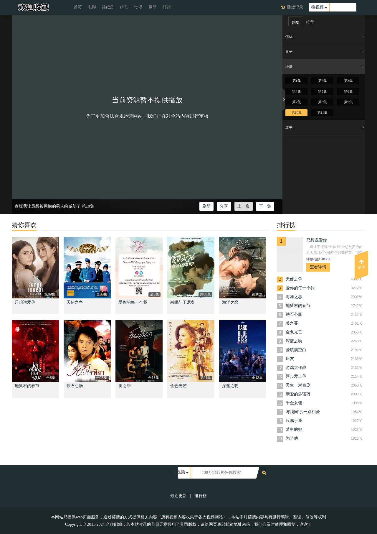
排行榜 (200, 496)
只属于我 (294, 420)
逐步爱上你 (296, 376)
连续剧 (108, 7)
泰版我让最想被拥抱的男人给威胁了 (48, 206)
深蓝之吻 (230, 386)
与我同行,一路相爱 (303, 412)
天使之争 (75, 302)
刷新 (206, 206)
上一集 (243, 206)
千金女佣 (294, 403)
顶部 (361, 264)
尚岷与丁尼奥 (182, 302)
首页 (78, 7)
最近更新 (178, 496)
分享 (224, 206)
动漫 (138, 7)
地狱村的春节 (27, 386)
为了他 (292, 438)
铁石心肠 (75, 386)
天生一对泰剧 (298, 385)
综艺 (124, 7)
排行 (167, 7)
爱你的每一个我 (132, 302)
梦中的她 (294, 429)
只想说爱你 (25, 302)
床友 (290, 358)
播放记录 (295, 7)
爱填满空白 (296, 350)
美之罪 (124, 386)
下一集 (265, 206)
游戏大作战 (296, 367)
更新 (152, 7)
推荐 (310, 22)
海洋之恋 (230, 302)
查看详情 (318, 267)
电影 (92, 7)
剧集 (296, 22)
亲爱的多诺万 (298, 394)
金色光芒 (178, 386)
